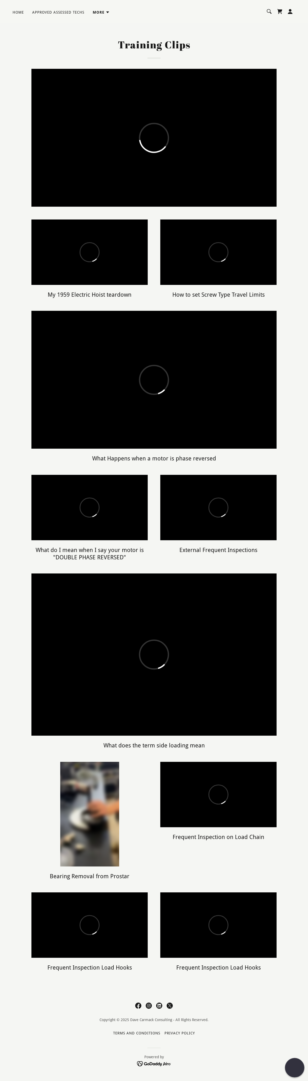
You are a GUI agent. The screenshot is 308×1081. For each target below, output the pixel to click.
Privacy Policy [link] (179, 1033)
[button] (101, 12)
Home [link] (18, 12)
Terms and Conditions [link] (136, 1033)
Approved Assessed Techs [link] (58, 12)
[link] (279, 11)
